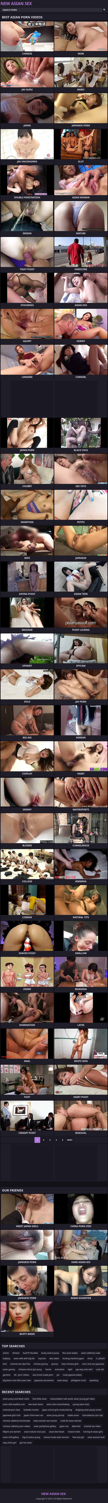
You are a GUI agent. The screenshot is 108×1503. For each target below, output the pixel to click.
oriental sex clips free (20, 1364)
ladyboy (6, 1358)
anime (6, 1353)
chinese (15, 1353)
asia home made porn (43, 1374)
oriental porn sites (11, 1409)
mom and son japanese (93, 1364)
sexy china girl (9, 1442)
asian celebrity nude (90, 1353)
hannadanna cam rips (92, 1415)
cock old (100, 1369)
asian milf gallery (11, 1437)
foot (5, 1364)
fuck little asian (40, 1398)
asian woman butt (96, 1437)
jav (58, 1374)
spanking (93, 1380)
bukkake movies (31, 1409)
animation (59, 1369)
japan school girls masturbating (57, 1409)
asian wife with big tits (24, 1358)
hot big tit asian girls (93, 1431)
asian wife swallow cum (14, 1404)
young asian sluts (81, 1404)
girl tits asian (26, 1442)
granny (54, 1364)
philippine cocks (78, 1380)
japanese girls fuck (11, 1415)
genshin (6, 1374)
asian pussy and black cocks (16, 1398)
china (90, 1358)
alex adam (54, 1358)
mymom (42, 1358)
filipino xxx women (12, 1431)
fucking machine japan (73, 1358)
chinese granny (41, 1364)
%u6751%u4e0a (30, 1353)
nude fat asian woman (70, 1420)
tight (70, 1369)
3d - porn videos (21, 1374)
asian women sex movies (45, 1420)
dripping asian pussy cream (88, 1409)
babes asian (73, 1415)
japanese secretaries (44, 1380)
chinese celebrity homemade (16, 1420)
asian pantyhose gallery (45, 1426)
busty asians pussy (50, 1353)
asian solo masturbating (58, 1404)
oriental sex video (92, 1426)
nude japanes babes (72, 1374)
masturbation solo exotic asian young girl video (72, 1398)
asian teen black (56, 1431)
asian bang (62, 1380)
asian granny (9, 1369)
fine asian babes (70, 1353)
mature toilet (74, 1431)
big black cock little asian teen (17, 1380)
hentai (48, 1369)
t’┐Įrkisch (100, 1358)
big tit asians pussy (31, 1437)
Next (70, 1140)
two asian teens (35, 1404)
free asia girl (78, 1437)
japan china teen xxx (33, 1415)
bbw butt (76, 1426)
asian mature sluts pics (35, 1431)
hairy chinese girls (70, 1364)
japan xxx (64, 1426)
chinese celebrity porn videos (16, 1426)
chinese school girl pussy (30, 1369)
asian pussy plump (55, 1415)
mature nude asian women (56, 1437)
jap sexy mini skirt (84, 1369)
